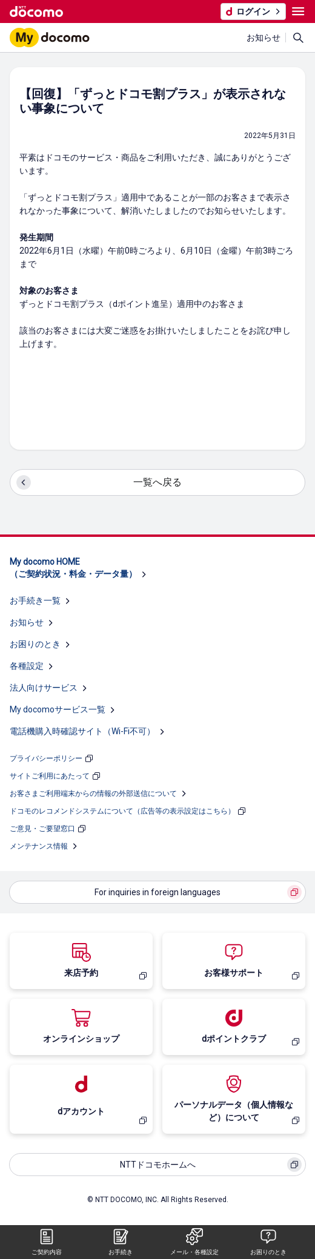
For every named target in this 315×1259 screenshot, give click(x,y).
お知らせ (263, 37)
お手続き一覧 (35, 600)
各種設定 (27, 666)
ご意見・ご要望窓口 (42, 828)
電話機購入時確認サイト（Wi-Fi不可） (82, 731)
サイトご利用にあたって (50, 776)
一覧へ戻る (157, 482)
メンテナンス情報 (39, 846)
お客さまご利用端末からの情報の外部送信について (93, 793)
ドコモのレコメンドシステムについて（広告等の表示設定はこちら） (122, 811)
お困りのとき (35, 644)
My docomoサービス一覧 (57, 709)
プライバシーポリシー (46, 758)
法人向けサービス (44, 687)
